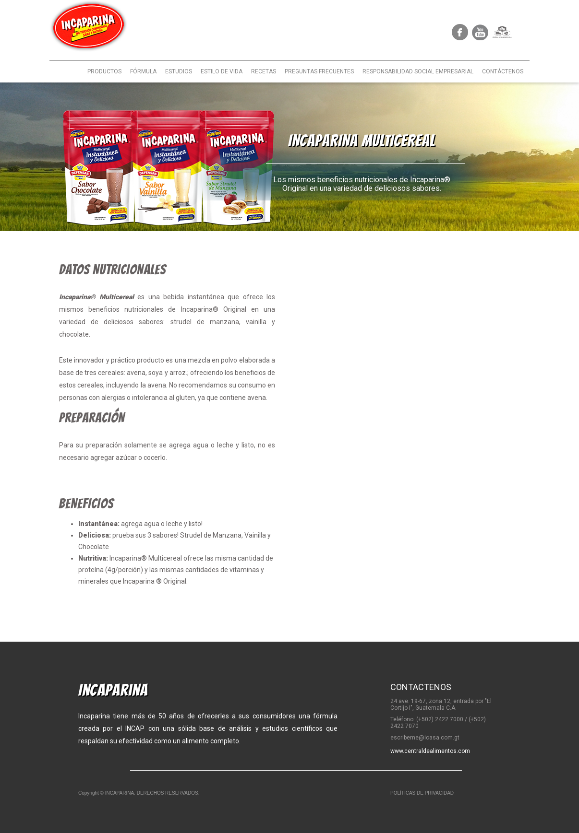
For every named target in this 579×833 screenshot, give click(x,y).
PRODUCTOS (104, 71)
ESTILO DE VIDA (221, 71)
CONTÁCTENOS (502, 71)
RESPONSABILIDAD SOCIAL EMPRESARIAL (417, 71)
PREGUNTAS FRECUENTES (319, 71)
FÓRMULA (143, 71)
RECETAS (263, 71)
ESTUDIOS (178, 71)
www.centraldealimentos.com (430, 751)
